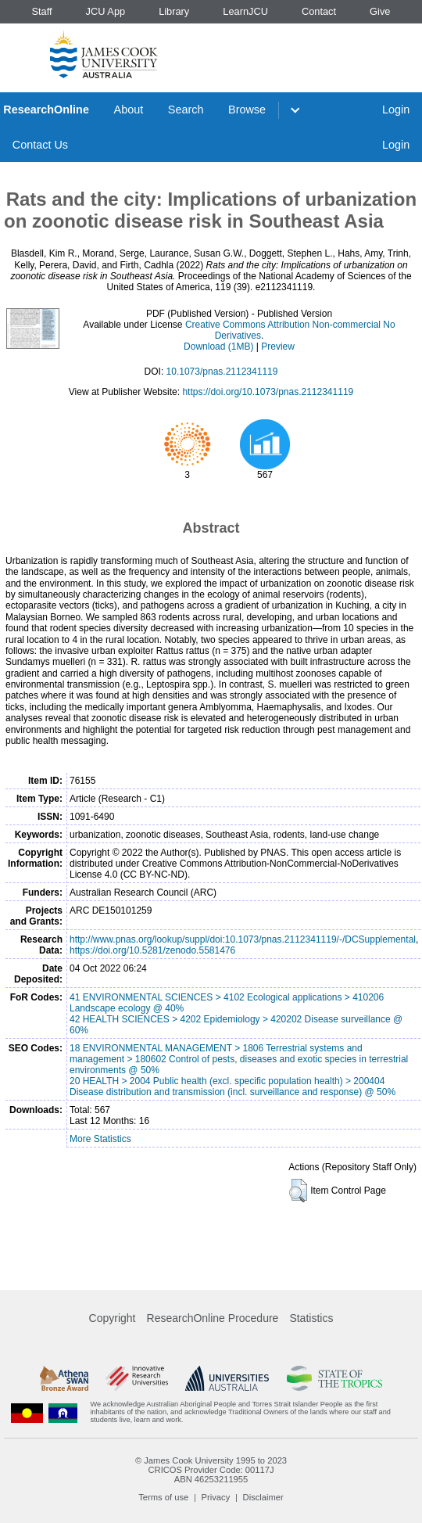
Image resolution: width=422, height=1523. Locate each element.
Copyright (112, 1318)
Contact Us (40, 144)
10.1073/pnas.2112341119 (222, 371)
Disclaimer (263, 1497)
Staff (41, 11)
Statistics (311, 1318)
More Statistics (100, 1138)
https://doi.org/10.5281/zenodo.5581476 (152, 950)
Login (395, 109)
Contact (319, 11)
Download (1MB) (218, 346)
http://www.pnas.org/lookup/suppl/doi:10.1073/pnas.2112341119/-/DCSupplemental (243, 939)
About (129, 109)
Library (174, 11)
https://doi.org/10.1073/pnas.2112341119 (267, 391)
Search (186, 109)
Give (380, 11)
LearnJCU (245, 11)
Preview (278, 346)
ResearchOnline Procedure (213, 1318)
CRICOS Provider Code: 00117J (211, 1470)
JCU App (106, 11)
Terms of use (163, 1497)
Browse (247, 109)
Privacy (216, 1497)
